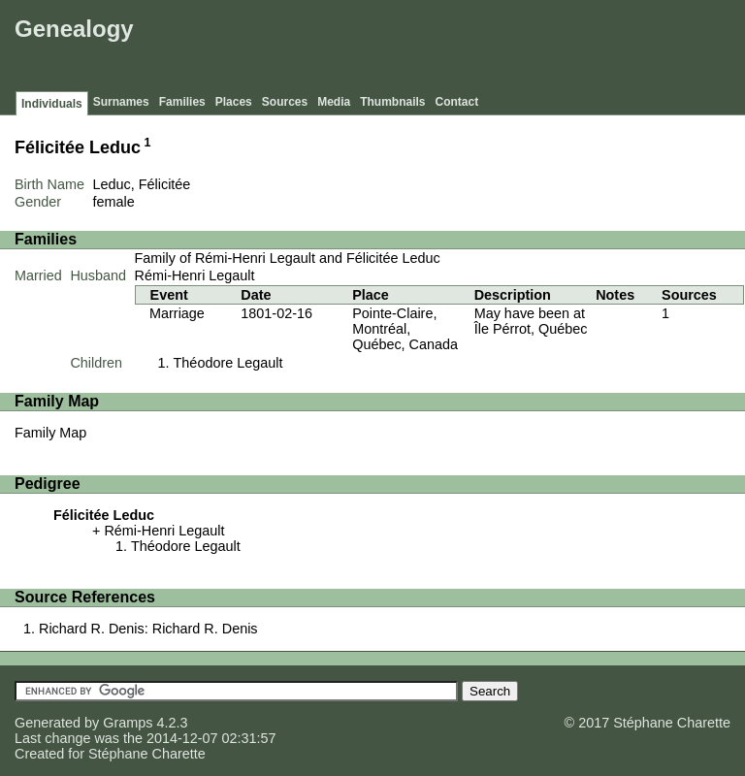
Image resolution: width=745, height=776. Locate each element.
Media (333, 102)
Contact (457, 102)
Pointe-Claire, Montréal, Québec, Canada (405, 329)
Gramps (127, 722)
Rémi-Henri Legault (195, 275)
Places (233, 102)
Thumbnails (392, 102)
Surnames (121, 102)
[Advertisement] (387, 48)
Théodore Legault (228, 363)
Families (182, 102)
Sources (285, 102)
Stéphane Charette (147, 753)
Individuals (51, 104)
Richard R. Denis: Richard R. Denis (148, 628)
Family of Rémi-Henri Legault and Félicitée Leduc (287, 258)
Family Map (50, 432)
